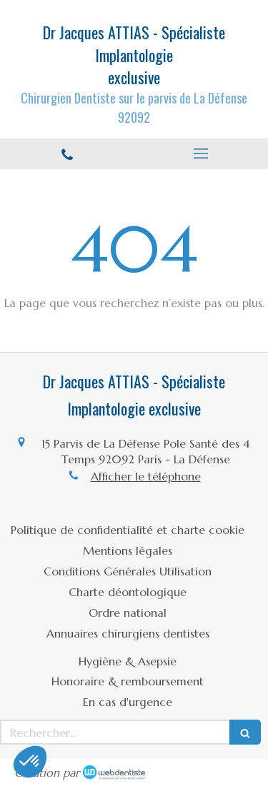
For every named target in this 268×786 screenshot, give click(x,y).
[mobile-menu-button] (201, 153)
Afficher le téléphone (146, 476)
